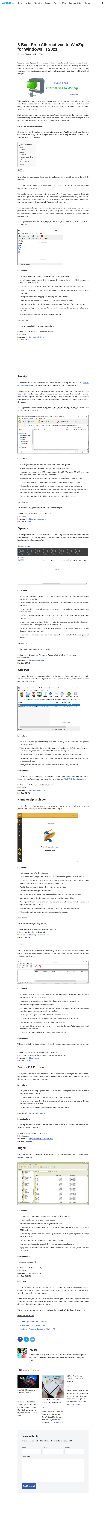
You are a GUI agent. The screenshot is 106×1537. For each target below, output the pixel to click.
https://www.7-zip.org (37, 343)
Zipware (22, 154)
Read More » (51, 1456)
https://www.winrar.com (38, 805)
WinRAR (23, 157)
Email (45, 1481)
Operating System (76, 3)
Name (24, 1481)
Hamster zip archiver (27, 159)
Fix (56, 3)
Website (67, 1481)
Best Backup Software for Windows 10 (34, 1354)
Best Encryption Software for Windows (34, 1351)
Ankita (22, 54)
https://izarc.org (35, 1078)
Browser (49, 3)
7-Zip (22, 149)
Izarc (21, 162)
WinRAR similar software (74, 793)
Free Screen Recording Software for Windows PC (38, 1358)
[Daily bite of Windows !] (8, 3)
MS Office (63, 3)
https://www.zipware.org (38, 673)
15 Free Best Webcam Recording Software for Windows (75, 1408)
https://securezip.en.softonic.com (42, 1161)
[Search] (102, 3)
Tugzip (22, 167)
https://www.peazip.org (38, 529)
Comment (26, 1491)
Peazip (22, 152)
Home (19, 3)
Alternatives (38, 3)
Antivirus (28, 3)
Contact (89, 3)
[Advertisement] (53, 26)
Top (42, 54)
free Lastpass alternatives (35, 1135)
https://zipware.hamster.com (40, 952)
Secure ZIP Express (26, 164)
